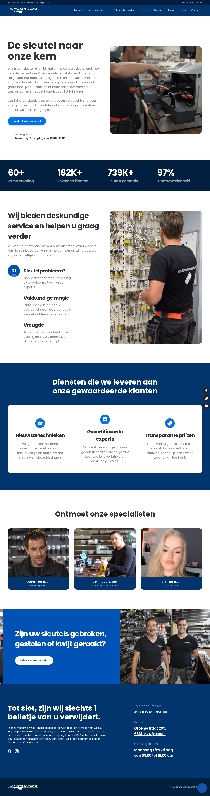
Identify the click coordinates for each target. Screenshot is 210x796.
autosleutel (77, 69)
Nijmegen (83, 728)
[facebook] (206, 390)
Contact (195, 10)
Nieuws (172, 10)
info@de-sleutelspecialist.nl (39, 2)
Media (183, 10)
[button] (202, 788)
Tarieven (144, 10)
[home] (23, 10)
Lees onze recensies (191, 2)
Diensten (79, 10)
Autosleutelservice (98, 10)
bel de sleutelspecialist (27, 121)
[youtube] (206, 406)
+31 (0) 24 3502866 (16, 2)
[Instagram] (17, 751)
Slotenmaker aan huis (124, 10)
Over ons (158, 10)
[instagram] (206, 398)
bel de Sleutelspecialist (34, 660)
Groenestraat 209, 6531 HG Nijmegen (150, 731)
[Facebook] (9, 751)
